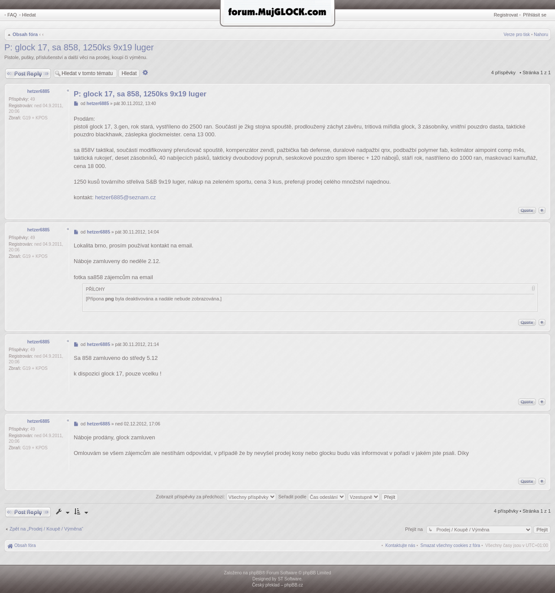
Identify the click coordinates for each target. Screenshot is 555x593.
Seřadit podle (312, 496)
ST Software (289, 579)
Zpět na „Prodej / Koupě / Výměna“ (46, 528)
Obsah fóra (25, 34)
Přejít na (414, 529)
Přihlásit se (534, 14)
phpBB (255, 572)
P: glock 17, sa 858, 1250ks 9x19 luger (79, 47)
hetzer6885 (38, 91)
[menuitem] (450, 545)
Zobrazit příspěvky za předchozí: (216, 496)
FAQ (12, 14)
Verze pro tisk (517, 34)
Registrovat (506, 14)
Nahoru (541, 34)
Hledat (29, 14)
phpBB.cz (293, 585)
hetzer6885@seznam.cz (125, 197)
